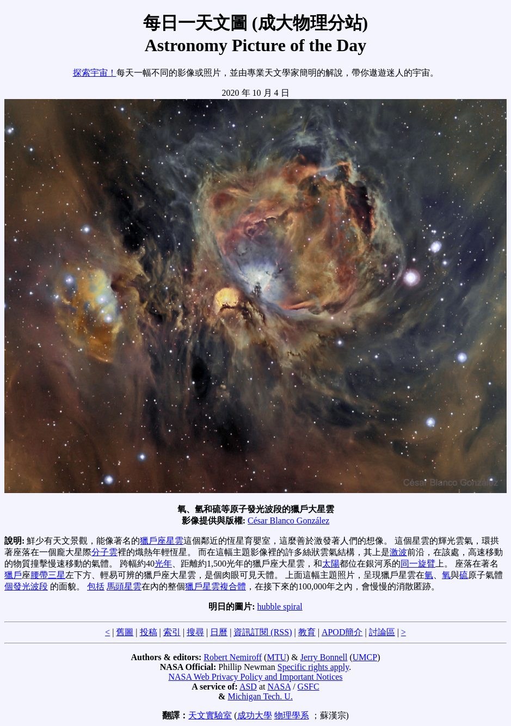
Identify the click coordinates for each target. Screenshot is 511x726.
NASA (279, 686)
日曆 (218, 632)
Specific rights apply (313, 667)
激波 (398, 552)
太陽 (331, 563)
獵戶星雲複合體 (215, 586)
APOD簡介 (342, 632)
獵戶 (13, 575)
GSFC (308, 686)
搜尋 (195, 632)
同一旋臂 (418, 563)
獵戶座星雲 (161, 540)
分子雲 (104, 552)
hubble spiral (280, 606)
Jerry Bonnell (324, 657)
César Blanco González (288, 520)
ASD (248, 686)
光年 (163, 563)
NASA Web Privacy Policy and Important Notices (255, 676)
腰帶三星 (47, 575)
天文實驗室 (210, 715)
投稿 (148, 632)
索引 (172, 632)
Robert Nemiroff (233, 657)
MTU (276, 657)
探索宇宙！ (94, 72)
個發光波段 (26, 586)
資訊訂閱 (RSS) (262, 632)
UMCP (365, 657)
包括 (95, 586)
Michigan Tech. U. (259, 696)
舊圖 (124, 632)
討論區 (382, 632)
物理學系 (291, 715)
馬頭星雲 (124, 586)
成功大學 (254, 715)
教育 (307, 632)
